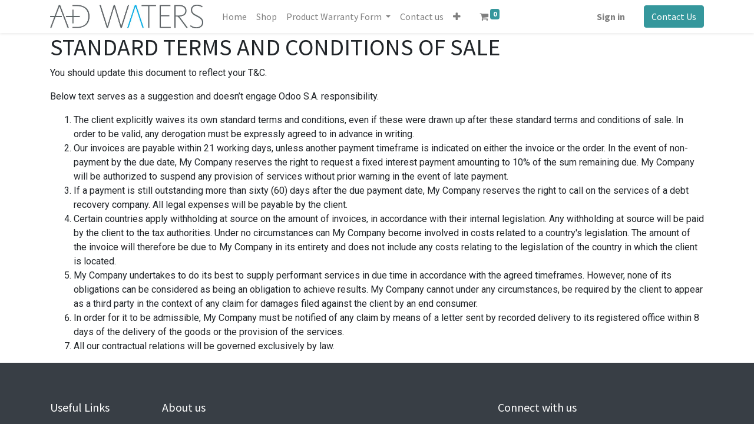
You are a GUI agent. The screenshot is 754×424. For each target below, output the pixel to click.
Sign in (611, 16)
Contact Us (674, 16)
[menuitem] (234, 16)
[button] (456, 16)
